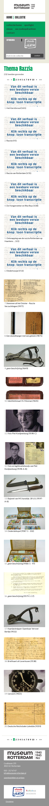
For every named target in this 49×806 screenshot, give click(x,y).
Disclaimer (10, 802)
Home (9, 17)
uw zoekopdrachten (25, 29)
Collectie (20, 17)
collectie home (14, 25)
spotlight (29, 25)
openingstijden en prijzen (14, 778)
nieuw (9, 29)
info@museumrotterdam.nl (15, 773)
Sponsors (10, 40)
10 (33, 79)
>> (40, 79)
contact (10, 32)
